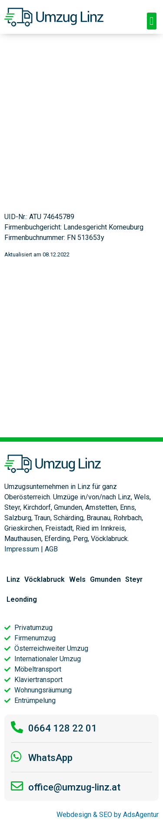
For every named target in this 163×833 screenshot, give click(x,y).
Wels (77, 579)
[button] (152, 21)
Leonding (22, 599)
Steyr (134, 579)
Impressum (21, 549)
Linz (13, 579)
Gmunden (105, 579)
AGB (51, 549)
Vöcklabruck (44, 579)
